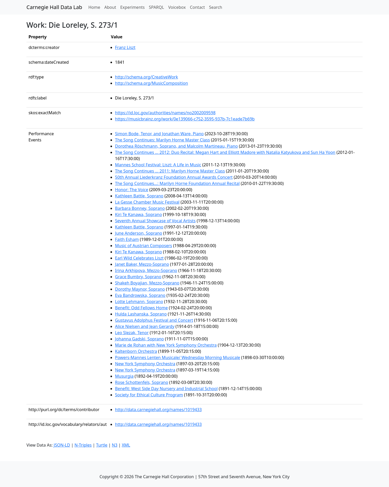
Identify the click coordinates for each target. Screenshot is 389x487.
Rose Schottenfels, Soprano (141, 382)
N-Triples (83, 445)
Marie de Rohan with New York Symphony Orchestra (166, 345)
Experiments (132, 7)
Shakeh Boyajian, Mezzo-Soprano (147, 283)
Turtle (102, 445)
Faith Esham (127, 239)
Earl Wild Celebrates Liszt (139, 258)
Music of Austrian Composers (143, 245)
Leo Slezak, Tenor (132, 332)
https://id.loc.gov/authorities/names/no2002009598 (165, 113)
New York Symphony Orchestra (145, 364)
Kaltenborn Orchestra (136, 351)
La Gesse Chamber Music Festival (147, 202)
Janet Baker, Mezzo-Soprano (142, 264)
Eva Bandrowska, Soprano (140, 295)
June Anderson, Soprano (138, 233)
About (110, 7)
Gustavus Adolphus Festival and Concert (154, 320)
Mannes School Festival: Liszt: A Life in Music (158, 165)
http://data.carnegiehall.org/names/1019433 (158, 409)
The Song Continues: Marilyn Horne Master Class (162, 140)
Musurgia (124, 376)
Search (215, 7)
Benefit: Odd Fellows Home (141, 308)
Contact (197, 7)
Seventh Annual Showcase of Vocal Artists (155, 221)
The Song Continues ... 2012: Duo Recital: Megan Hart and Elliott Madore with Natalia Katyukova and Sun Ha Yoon (225, 152)
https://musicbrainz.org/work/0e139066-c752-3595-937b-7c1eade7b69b (185, 119)
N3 (114, 445)
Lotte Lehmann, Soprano (139, 301)
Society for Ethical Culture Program (149, 395)
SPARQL (156, 7)
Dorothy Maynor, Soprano (140, 289)
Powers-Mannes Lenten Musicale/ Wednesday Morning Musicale (177, 357)
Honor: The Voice (131, 189)
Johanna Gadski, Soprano (139, 339)
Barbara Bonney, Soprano (140, 208)
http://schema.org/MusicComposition (151, 83)
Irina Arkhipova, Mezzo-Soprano (146, 270)
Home (95, 7)
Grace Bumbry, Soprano (138, 277)
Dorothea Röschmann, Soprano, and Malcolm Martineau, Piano (176, 146)
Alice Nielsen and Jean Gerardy (145, 326)
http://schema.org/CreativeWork (146, 77)
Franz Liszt (125, 47)
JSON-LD (62, 445)
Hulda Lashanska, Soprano (141, 314)
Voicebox (177, 7)
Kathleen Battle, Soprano (139, 196)
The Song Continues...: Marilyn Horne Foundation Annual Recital (177, 183)
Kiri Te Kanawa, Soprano (138, 214)
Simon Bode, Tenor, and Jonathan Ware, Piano (159, 134)
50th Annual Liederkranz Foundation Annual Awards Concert (174, 177)
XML (126, 445)
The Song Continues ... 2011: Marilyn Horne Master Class (170, 171)
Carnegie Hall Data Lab (54, 7)
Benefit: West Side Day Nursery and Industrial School (166, 388)
